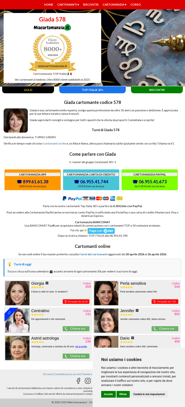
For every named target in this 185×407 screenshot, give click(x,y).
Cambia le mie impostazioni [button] (149, 394)
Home (48, 4)
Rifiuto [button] (123, 394)
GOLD (28, 89)
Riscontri (90, 4)
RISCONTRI (157, 89)
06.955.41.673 (153, 181)
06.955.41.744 (94, 181)
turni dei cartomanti (94, 254)
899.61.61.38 (35, 181)
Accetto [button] (108, 394)
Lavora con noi (72, 374)
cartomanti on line (55, 143)
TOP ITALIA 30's (92, 89)
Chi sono (47, 374)
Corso (135, 4)
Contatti (58, 374)
